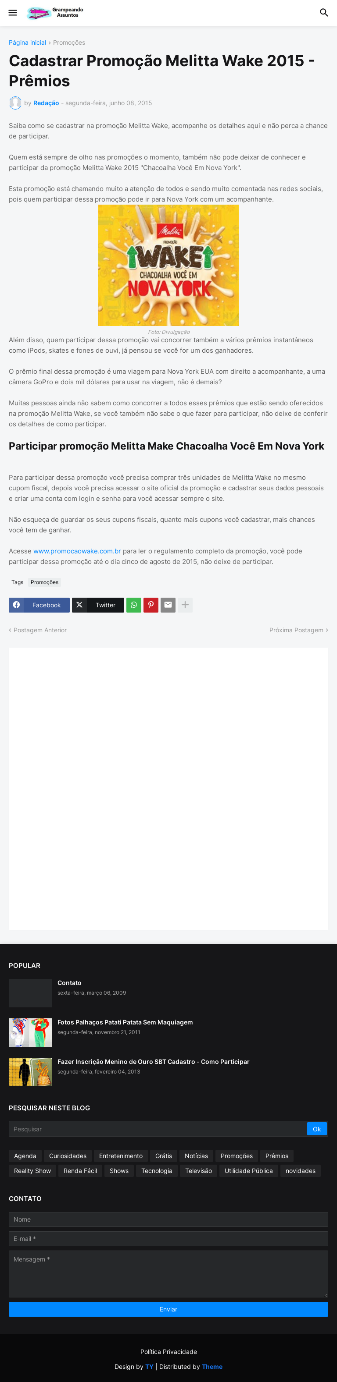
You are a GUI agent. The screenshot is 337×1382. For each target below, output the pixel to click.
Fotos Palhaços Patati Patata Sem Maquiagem (125, 1022)
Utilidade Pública (249, 1170)
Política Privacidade (168, 1351)
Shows (119, 1170)
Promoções (69, 42)
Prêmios (276, 1155)
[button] (12, 13)
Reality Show (32, 1170)
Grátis (163, 1155)
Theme (212, 1366)
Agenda (25, 1155)
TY (149, 1366)
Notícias (196, 1155)
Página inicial (27, 42)
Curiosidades (67, 1155)
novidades (300, 1170)
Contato (69, 982)
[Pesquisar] (158, 1128)
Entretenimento (121, 1155)
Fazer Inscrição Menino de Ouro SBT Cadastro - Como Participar (153, 1061)
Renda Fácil (80, 1170)
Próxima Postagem (296, 630)
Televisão (198, 1170)
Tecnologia (156, 1170)
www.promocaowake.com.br (77, 551)
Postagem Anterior (40, 630)
